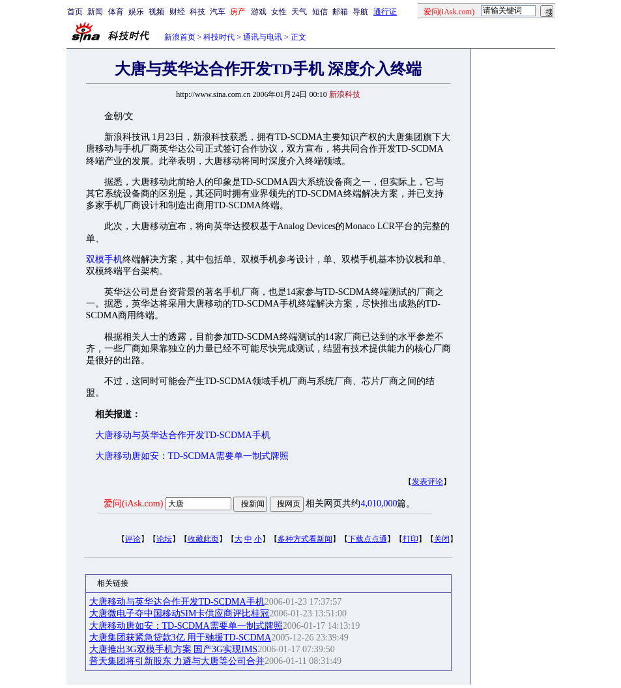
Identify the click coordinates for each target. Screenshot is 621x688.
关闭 (442, 539)
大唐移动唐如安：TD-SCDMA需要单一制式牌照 (192, 456)
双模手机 (104, 259)
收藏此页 (203, 539)
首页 (75, 11)
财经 (177, 11)
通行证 (385, 11)
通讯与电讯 (262, 37)
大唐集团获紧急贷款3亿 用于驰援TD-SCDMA (180, 637)
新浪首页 (179, 37)
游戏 (259, 11)
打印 (410, 539)
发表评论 (427, 481)
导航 (360, 11)
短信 (320, 11)
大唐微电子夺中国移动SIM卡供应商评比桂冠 (179, 613)
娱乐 (136, 11)
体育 (116, 11)
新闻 (95, 11)
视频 (156, 11)
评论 (133, 539)
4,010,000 (378, 503)
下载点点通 (367, 539)
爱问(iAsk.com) (133, 503)
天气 (299, 11)
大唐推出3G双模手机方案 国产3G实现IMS (173, 649)
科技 (197, 11)
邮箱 (340, 11)
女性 (279, 11)
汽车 (217, 11)
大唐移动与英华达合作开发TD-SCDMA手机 (182, 435)
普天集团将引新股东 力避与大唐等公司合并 (177, 661)
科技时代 (219, 37)
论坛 (164, 539)
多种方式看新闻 (305, 539)
